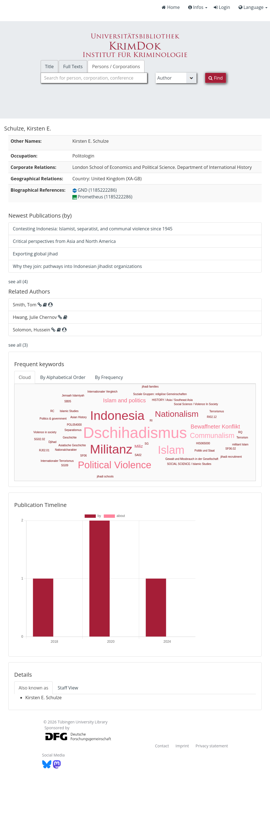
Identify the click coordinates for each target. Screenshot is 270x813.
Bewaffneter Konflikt (215, 426)
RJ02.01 (44, 450)
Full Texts (73, 66)
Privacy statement (212, 745)
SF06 (83, 455)
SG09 (64, 465)
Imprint (182, 745)
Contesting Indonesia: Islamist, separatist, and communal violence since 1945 (93, 229)
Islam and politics (124, 400)
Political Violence (114, 464)
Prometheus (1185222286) (102, 197)
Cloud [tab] (25, 377)
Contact (162, 745)
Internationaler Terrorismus (57, 460)
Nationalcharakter (66, 449)
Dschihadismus (135, 432)
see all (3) (18, 345)
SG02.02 (39, 439)
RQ (240, 432)
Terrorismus (216, 411)
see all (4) (18, 282)
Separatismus (73, 430)
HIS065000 (203, 443)
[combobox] (94, 78)
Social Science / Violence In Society (196, 404)
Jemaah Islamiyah (73, 395)
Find (215, 78)
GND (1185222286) (94, 190)
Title (49, 66)
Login (222, 7)
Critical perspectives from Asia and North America (64, 241)
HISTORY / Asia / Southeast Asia (172, 399)
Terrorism (242, 437)
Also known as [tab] (33, 688)
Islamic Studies (69, 411)
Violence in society (45, 432)
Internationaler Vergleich (102, 391)
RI (151, 420)
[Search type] (176, 78)
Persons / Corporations (116, 66)
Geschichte (70, 437)
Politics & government (53, 418)
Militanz (111, 449)
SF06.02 (230, 448)
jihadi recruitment (231, 456)
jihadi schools (105, 476)
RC (52, 411)
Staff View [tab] (68, 688)
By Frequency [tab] (109, 377)
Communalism (212, 435)
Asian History (78, 417)
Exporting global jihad (35, 254)
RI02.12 (212, 416)
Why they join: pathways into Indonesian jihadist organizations (77, 266)
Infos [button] (197, 7)
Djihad (52, 442)
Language (253, 7)
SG (147, 443)
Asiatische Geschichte (72, 445)
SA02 (138, 455)
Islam (171, 450)
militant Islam (240, 444)
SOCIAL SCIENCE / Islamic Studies (189, 463)
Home (171, 7)
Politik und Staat (205, 450)
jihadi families (150, 386)
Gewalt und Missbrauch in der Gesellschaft (191, 458)
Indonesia (117, 415)
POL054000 (74, 424)
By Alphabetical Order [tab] (62, 377)
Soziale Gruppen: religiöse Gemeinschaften (160, 394)
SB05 (67, 401)
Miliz (138, 446)
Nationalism (177, 413)
